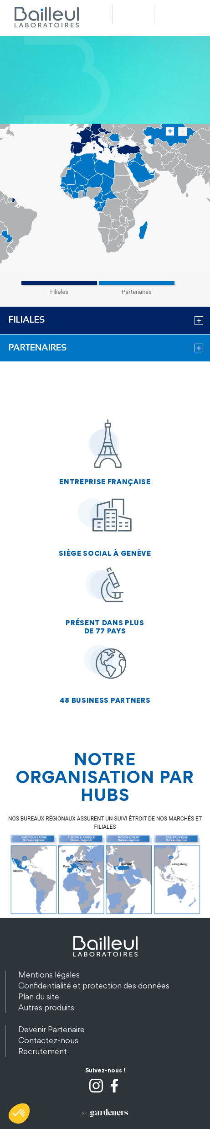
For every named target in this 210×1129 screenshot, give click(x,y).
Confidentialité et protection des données (93, 985)
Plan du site (38, 996)
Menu (175, 14)
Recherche (133, 14)
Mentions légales (49, 974)
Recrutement (42, 1051)
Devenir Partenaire (51, 1029)
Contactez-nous (48, 1040)
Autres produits (46, 1007)
